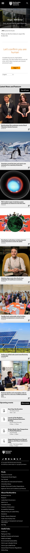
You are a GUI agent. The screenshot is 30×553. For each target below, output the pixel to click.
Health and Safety (6, 538)
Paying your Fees (5, 534)
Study (3, 472)
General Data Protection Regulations (11, 548)
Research (3, 497)
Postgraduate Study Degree (8, 477)
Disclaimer (4, 514)
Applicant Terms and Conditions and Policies (13, 488)
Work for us (4, 502)
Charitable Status (6, 504)
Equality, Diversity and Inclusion (10, 536)
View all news (25, 90)
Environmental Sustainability (9, 541)
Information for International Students (11, 481)
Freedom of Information (7, 507)
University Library (6, 484)
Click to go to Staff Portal (8, 545)
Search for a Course (6, 474)
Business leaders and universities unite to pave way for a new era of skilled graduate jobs (14, 394)
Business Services (6, 495)
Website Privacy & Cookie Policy (10, 511)
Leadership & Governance (8, 500)
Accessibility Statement (7, 509)
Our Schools (4, 479)
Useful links (5, 529)
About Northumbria (8, 493)
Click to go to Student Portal (9, 543)
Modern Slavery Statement (8, 516)
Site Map (3, 524)
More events (25, 403)
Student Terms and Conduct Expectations (12, 486)
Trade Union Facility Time (8, 518)
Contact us (4, 531)
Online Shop (4, 550)
